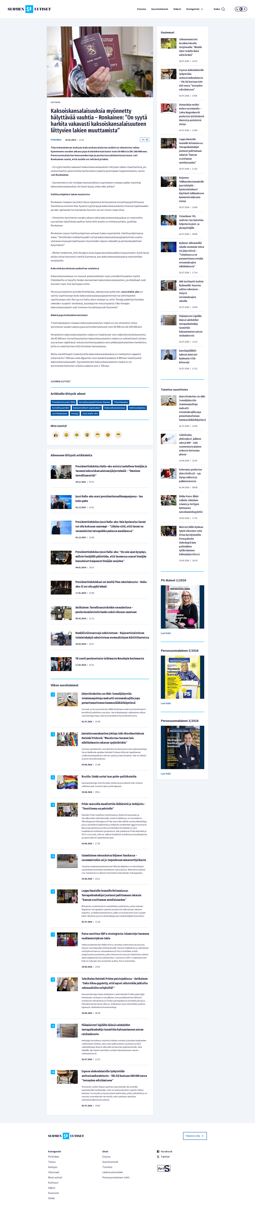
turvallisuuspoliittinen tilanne (94, 402)
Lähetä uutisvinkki (112, 1172)
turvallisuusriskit (60, 408)
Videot (177, 9)
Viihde (51, 1198)
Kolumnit (53, 1193)
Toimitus (107, 1167)
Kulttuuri (53, 1183)
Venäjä (74, 413)
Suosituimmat (159, 9)
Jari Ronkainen (59, 413)
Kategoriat (195, 9)
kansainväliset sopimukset (87, 408)
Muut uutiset (55, 1177)
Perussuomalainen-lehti (115, 1177)
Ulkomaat (53, 1172)
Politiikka (56, 139)
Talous (52, 1162)
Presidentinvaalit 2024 (63, 402)
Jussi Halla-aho (90, 413)
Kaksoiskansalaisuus (114, 408)
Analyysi (52, 1167)
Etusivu (141, 9)
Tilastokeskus (121, 402)
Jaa (144, 139)
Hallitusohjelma (137, 408)
